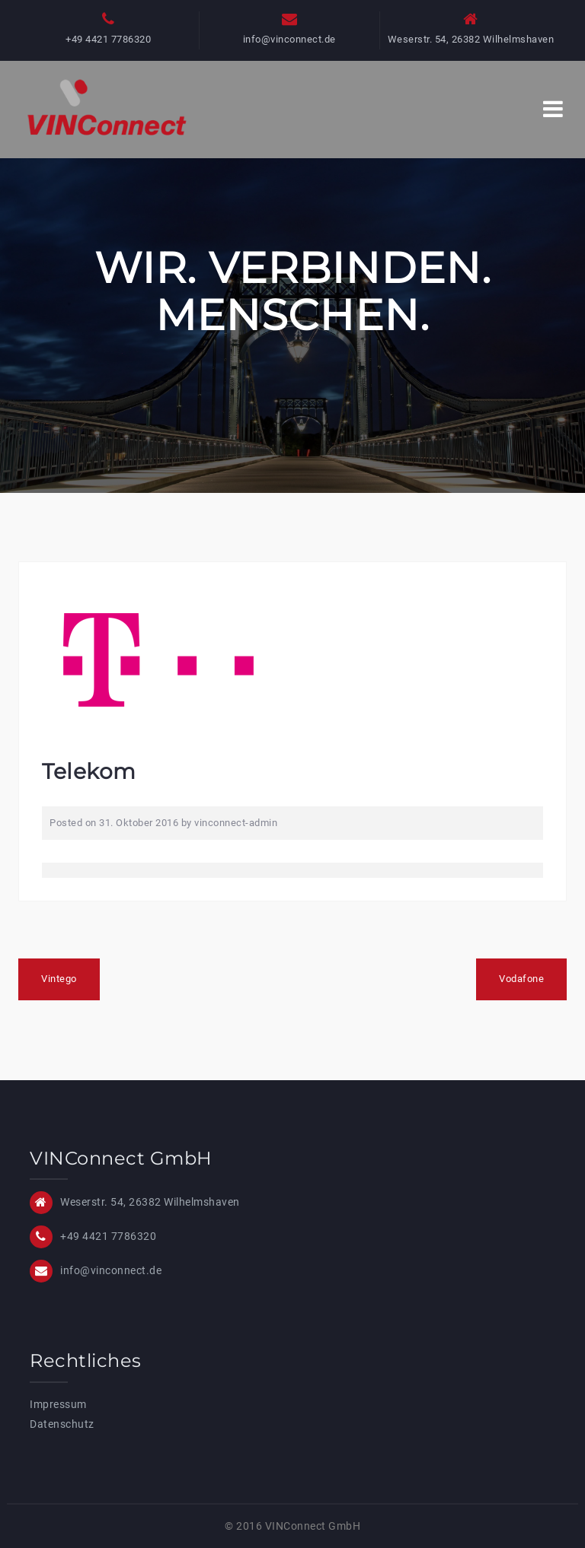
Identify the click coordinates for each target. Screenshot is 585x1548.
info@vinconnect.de (289, 39)
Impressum (58, 1404)
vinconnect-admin (235, 822)
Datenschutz (62, 1424)
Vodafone (521, 978)
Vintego (59, 978)
